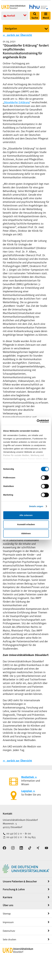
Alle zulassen (26, 515)
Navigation (11, 28)
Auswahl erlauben (26, 524)
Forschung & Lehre (14, 889)
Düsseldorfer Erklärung (17, 102)
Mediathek (27, 777)
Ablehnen (26, 533)
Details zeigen (36, 506)
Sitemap (7, 913)
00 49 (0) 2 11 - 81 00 (18, 833)
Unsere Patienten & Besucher (20, 881)
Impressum (8, 922)
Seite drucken (9, 939)
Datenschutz (9, 931)
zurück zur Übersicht (19, 35)
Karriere (7, 897)
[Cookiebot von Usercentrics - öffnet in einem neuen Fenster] (37, 421)
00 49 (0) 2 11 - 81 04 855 (21, 837)
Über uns (8, 905)
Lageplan (26, 791)
